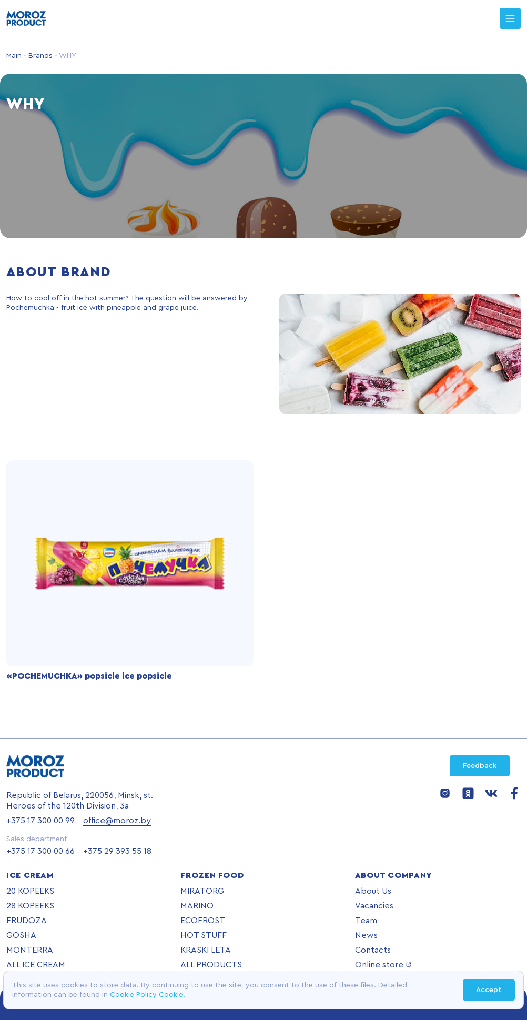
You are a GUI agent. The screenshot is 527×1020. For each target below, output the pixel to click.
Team (366, 920)
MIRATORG (202, 891)
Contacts (373, 950)
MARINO (197, 906)
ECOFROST (202, 920)
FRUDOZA (26, 920)
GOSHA (21, 935)
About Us (373, 891)
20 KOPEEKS (30, 891)
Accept (489, 990)
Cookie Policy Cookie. (147, 994)
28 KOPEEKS (30, 906)
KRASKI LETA (205, 950)
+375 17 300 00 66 (40, 851)
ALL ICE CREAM (35, 965)
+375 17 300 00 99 (40, 820)
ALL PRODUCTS (211, 965)
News (366, 935)
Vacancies (374, 906)
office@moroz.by (117, 820)
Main (14, 55)
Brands (39, 55)
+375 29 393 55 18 (117, 851)
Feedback (479, 766)
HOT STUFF (203, 935)
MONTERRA (29, 950)
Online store (383, 965)
